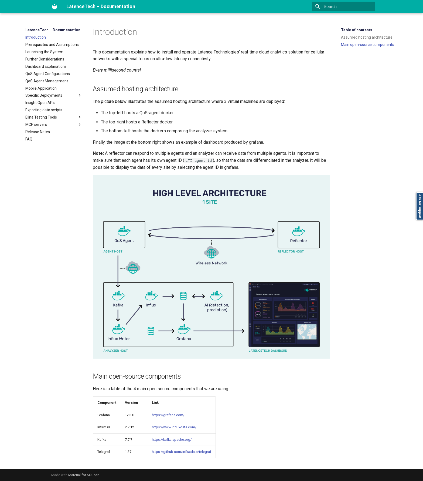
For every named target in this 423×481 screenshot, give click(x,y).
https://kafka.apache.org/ (172, 440)
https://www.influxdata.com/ (174, 427)
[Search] (343, 6)
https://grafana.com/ (168, 415)
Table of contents (356, 30)
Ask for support (420, 206)
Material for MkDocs (84, 475)
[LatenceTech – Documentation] (54, 6)
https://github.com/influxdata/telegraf (181, 452)
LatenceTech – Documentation (52, 30)
